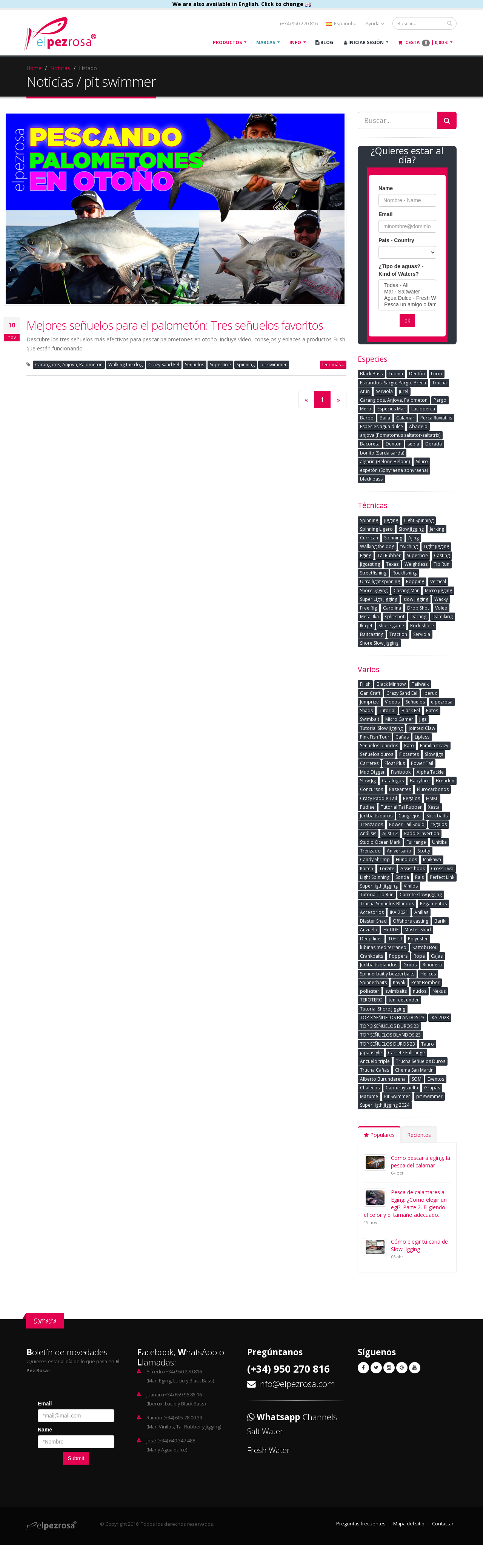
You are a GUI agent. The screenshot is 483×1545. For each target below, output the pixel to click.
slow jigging (415, 599)
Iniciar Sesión (364, 42)
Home (34, 68)
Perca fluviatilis (436, 418)
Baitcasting (371, 634)
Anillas (421, 912)
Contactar (443, 1523)
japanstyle (371, 1052)
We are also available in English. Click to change (241, 4)
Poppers (398, 956)
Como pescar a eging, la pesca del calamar (420, 1161)
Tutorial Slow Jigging (381, 728)
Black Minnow (391, 684)
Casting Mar (406, 590)
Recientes (419, 1134)
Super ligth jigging (379, 886)
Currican (369, 537)
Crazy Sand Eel (163, 364)
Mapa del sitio (409, 1523)
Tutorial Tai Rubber (401, 807)
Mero (365, 408)
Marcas (265, 42)
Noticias (60, 68)
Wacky (441, 599)
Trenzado (370, 851)
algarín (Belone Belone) (385, 461)
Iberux (430, 693)
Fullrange (416, 842)
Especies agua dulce (381, 426)
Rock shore (422, 625)
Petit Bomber (425, 982)
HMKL (432, 798)
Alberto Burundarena (383, 1079)
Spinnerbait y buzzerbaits (387, 974)
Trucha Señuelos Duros (420, 1061)
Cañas (402, 737)
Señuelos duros (376, 754)
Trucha (439, 382)
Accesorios (372, 912)
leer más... (333, 364)
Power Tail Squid (407, 824)
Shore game (391, 625)
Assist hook (412, 868)
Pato (409, 745)
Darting (418, 616)
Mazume (369, 1096)
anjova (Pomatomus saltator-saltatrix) (400, 435)
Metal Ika (369, 616)
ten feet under (404, 1000)
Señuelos (194, 364)
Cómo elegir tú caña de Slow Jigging (419, 1245)
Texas (392, 564)
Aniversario (399, 851)
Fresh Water (268, 1450)
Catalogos (393, 780)
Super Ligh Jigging (378, 599)
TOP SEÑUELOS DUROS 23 (387, 1044)
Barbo (367, 418)
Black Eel (410, 710)
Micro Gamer (399, 719)
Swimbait (369, 719)
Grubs (410, 964)
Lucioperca (423, 408)
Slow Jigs (434, 754)
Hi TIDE (390, 929)
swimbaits (396, 991)
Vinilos (411, 886)
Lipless (422, 737)
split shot (395, 616)
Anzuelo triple (375, 1061)
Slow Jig (368, 780)
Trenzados (371, 824)
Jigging (391, 520)
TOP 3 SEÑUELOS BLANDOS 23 (392, 1017)
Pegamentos (433, 903)
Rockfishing (404, 573)
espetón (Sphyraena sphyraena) (394, 470)
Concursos (371, 789)
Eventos (436, 1079)
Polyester (418, 938)
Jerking (437, 529)
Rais (419, 877)
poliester (369, 991)
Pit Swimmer (397, 1096)
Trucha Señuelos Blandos (387, 903)
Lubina (396, 373)
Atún (365, 391)
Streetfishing (373, 573)
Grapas (432, 1087)
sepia (413, 444)
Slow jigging (411, 529)
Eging (365, 555)
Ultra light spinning (380, 581)
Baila (385, 418)
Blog (324, 42)
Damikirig (442, 616)
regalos (439, 824)
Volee (441, 608)
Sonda (402, 877)
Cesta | (423, 42)
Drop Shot (418, 608)
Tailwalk (420, 684)
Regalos (411, 798)
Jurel (403, 391)
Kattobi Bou (425, 947)
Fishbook (401, 772)
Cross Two (442, 868)
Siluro (422, 461)
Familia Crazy (434, 745)
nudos (419, 991)
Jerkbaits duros (376, 815)
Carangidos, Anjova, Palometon (69, 364)
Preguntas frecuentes (361, 1523)
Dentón (393, 444)
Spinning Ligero (376, 529)
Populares (379, 1134)
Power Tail (422, 763)
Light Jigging (436, 546)
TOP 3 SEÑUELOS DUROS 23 (389, 1026)
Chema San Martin (414, 1070)
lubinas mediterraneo (383, 947)
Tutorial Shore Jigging (382, 1009)
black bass (371, 479)
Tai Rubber (389, 555)
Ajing (413, 537)
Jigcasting (370, 564)
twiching (409, 546)
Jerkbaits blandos (378, 964)
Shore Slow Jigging (379, 643)
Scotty (423, 851)
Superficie (220, 364)
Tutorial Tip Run (377, 894)
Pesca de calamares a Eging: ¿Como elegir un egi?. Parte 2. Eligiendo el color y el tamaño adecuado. (405, 1203)
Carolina (392, 608)
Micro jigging (438, 590)
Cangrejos (409, 815)
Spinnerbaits (373, 982)
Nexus (439, 991)
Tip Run (441, 564)
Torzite (386, 868)
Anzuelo (368, 929)
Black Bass (371, 373)
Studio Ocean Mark (380, 842)
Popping (415, 581)
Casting (442, 555)
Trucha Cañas (374, 1070)
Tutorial (387, 710)
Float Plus (395, 763)
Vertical (438, 581)
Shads (366, 710)
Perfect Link (442, 877)
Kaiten (366, 868)
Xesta (434, 807)
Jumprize (369, 702)
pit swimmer (273, 364)
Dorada (433, 444)
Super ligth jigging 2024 (384, 1105)
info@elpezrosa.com (296, 1384)
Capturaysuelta (402, 1087)
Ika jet (366, 625)
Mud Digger (372, 772)
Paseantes (400, 789)
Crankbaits (371, 956)
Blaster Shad (373, 921)
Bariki (440, 921)
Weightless (416, 564)
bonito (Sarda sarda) (382, 453)
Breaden (445, 780)
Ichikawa (432, 859)
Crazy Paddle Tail (378, 798)
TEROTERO (371, 1000)
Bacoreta (370, 444)
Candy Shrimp (375, 859)
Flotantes (409, 754)
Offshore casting (410, 921)
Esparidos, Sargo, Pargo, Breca (393, 382)
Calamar (405, 418)
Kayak (399, 982)
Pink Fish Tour (374, 737)
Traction (398, 634)
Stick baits (437, 815)
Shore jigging (374, 590)
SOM (416, 1079)
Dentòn (417, 373)
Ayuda (375, 23)
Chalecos (370, 1087)
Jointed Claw (422, 728)
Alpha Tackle (430, 772)
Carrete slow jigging (421, 894)
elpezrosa (441, 702)
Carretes (369, 763)
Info (295, 42)
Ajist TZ (390, 833)
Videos (392, 702)
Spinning (246, 364)
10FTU (395, 938)
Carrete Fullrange (406, 1052)
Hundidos (406, 859)
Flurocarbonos (433, 789)
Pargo (440, 400)
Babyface (420, 780)
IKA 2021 (399, 912)
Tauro (427, 1044)
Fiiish (365, 684)
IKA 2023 (440, 1017)
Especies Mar (391, 408)
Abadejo (418, 426)
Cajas (437, 956)
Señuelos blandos (379, 745)
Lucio (436, 373)
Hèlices (428, 974)
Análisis (368, 833)
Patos (432, 710)
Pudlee (367, 807)
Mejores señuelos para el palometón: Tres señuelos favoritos (174, 325)
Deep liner (371, 938)
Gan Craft (370, 693)
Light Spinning (419, 520)
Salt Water (265, 1431)
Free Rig (368, 608)
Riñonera (432, 964)
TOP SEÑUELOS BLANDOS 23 (390, 1035)
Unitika (439, 842)
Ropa (419, 956)
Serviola (384, 391)
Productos (227, 42)
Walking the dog (125, 364)
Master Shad (418, 929)
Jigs (422, 719)
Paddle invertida (421, 833)
